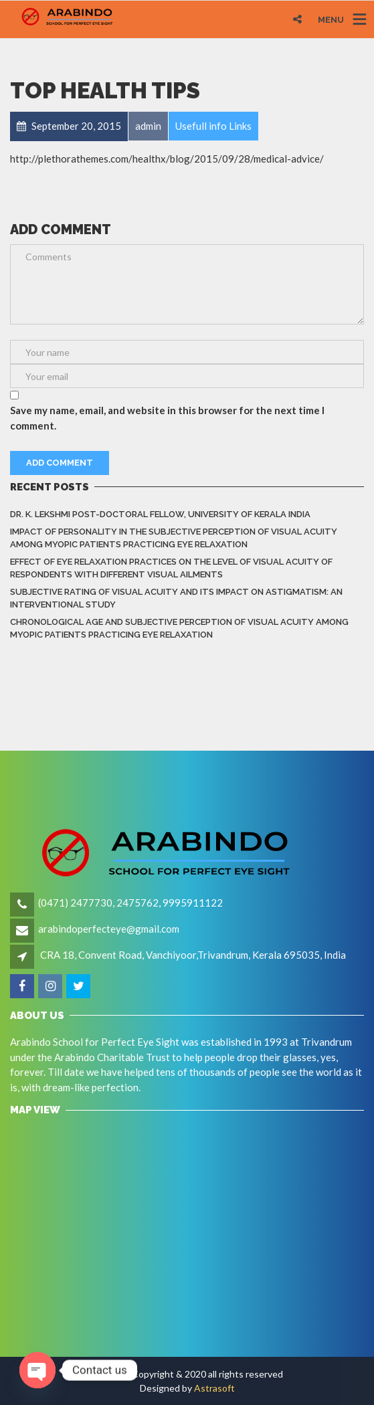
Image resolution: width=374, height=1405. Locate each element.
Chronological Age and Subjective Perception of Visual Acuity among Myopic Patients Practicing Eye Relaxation (179, 628)
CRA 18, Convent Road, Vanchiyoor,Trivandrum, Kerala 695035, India (193, 955)
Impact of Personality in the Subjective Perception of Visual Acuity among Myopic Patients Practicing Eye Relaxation (173, 538)
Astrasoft (214, 1388)
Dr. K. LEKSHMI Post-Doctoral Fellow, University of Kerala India (160, 514)
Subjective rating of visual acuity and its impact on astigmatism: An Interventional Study (176, 598)
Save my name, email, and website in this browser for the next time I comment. (167, 418)
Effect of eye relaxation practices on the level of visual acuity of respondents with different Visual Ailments (171, 568)
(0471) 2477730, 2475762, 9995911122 (130, 903)
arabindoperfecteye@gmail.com (108, 929)
